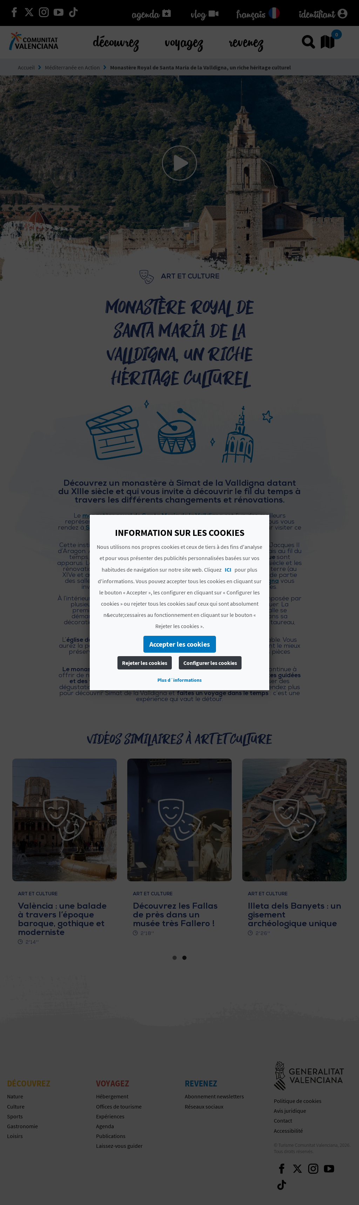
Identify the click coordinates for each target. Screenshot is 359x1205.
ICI (228, 569)
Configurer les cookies (210, 662)
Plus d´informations (179, 680)
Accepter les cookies (179, 644)
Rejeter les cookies (144, 662)
